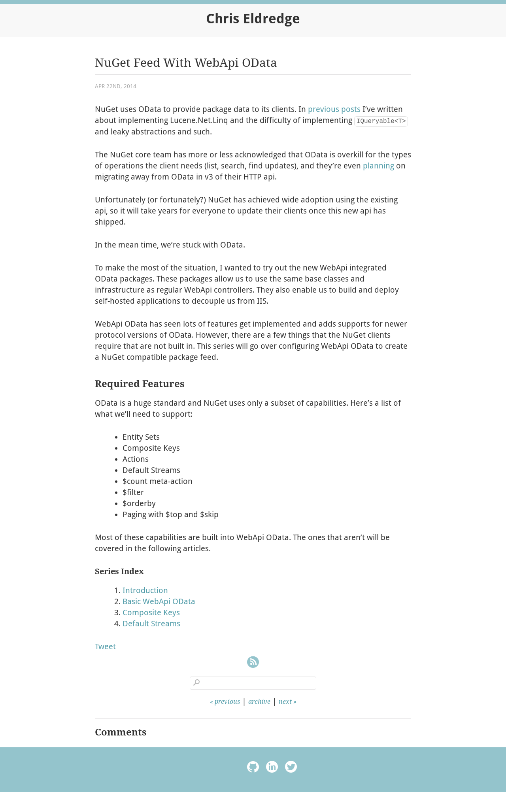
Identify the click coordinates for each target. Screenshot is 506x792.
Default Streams (151, 623)
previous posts (334, 109)
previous (227, 701)
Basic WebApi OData (159, 601)
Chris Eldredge (253, 18)
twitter (291, 768)
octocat (253, 768)
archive (259, 701)
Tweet (105, 646)
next (285, 701)
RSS (253, 663)
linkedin (272, 768)
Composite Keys (151, 612)
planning (378, 165)
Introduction (145, 590)
